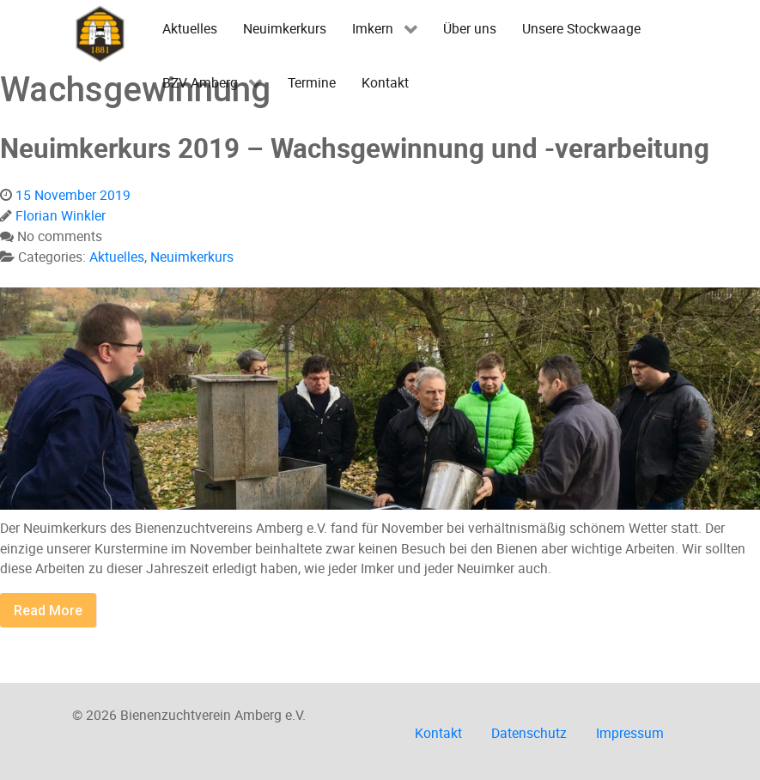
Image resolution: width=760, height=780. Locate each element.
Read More (48, 610)
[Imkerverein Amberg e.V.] (100, 33)
